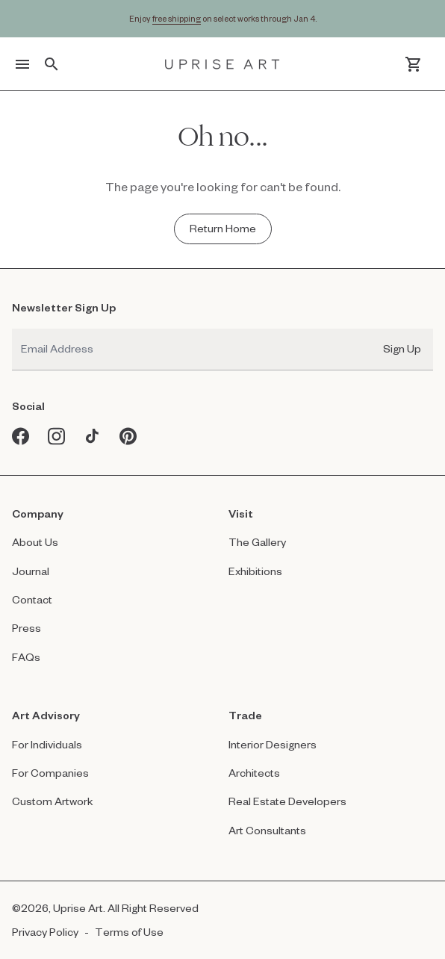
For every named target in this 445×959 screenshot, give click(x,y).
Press (26, 628)
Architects (254, 773)
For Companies (50, 773)
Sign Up (402, 348)
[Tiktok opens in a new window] (93, 436)
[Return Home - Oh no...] (223, 228)
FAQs (26, 657)
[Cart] (413, 64)
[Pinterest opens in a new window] (128, 436)
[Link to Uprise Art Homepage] (222, 64)
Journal (30, 571)
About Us (35, 542)
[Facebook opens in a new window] (21, 436)
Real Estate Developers (287, 801)
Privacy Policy (45, 932)
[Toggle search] (51, 64)
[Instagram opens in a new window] (57, 436)
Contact (32, 599)
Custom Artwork (52, 801)
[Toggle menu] (22, 64)
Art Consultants (267, 830)
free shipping (176, 18)
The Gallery (257, 542)
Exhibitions (255, 571)
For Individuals (47, 744)
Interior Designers (272, 744)
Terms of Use (129, 932)
